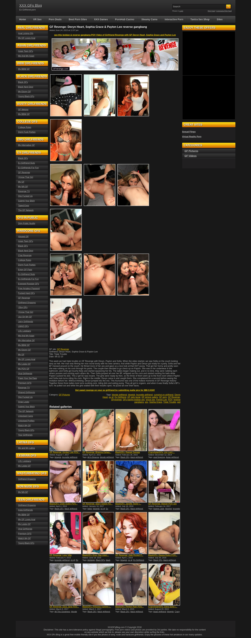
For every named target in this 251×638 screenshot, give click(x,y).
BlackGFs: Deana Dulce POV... (162, 555)
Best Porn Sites (78, 19)
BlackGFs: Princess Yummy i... (96, 606)
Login (181, 11)
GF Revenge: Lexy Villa (61, 555)
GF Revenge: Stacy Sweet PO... (97, 504)
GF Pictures (64, 395)
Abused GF (23, 236)
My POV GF (24, 369)
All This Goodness (62, 612)
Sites (220, 19)
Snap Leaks (23, 402)
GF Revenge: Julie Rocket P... (129, 555)
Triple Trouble (169, 402)
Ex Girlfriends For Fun (28, 168)
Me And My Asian (26, 56)
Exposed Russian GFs (28, 284)
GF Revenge (63, 349)
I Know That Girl (25, 177)
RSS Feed (211, 11)
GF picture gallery (150, 397)
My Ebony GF (24, 91)
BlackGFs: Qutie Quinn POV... (64, 504)
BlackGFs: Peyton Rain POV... (129, 606)
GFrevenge (116, 399)
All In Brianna (93, 457)
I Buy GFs (22, 307)
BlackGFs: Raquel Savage (127, 452)
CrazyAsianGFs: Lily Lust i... (161, 452)
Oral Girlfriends (25, 373)
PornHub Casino (124, 19)
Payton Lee (161, 399)
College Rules (24, 127)
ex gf (111, 397)
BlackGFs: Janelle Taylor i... (128, 504)
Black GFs (125, 457)
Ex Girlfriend (120, 397)
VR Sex (37, 19)
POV (170, 399)
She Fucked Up (25, 196)
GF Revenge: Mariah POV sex (162, 504)
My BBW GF (24, 69)
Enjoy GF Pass (25, 269)
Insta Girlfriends (25, 510)
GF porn (163, 397)
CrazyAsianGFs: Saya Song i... (162, 606)
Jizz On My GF (25, 317)
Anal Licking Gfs (25, 33)
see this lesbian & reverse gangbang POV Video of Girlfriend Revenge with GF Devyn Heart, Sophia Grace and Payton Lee (115, 35)
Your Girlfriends (25, 435)
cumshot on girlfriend (163, 395)
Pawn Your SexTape (27, 378)
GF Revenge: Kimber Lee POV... (65, 452)
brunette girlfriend (144, 395)
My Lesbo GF (24, 364)
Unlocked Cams (25, 416)
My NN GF (23, 186)
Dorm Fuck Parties (27, 132)
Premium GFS (25, 383)
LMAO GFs (23, 326)
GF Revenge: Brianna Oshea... (96, 452)
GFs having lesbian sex (134, 399)
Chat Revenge (25, 255)
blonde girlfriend (119, 395)
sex (146, 402)
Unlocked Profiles (26, 421)
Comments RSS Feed (224, 11)
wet (179, 402)
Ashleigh (91, 560)
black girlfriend (136, 457)
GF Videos (191, 156)
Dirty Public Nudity (26, 223)
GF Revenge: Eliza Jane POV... (64, 606)
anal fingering (159, 457)
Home (22, 19)
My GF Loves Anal (26, 38)
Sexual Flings (189, 132)
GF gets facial (133, 397)
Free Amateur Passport (29, 288)
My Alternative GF (26, 145)
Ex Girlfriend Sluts (26, 163)
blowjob (131, 395)
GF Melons (23, 109)
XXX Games (101, 19)
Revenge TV (24, 191)
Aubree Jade (158, 509)
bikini (90, 509)
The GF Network (26, 210)
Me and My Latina (26, 448)
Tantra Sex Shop (199, 19)
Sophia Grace (155, 402)
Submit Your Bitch (26, 201)
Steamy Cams (150, 19)
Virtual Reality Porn (191, 136)
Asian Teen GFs (25, 51)
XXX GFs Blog (30, 5)
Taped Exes (23, 205)
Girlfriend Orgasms (27, 303)
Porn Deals (55, 19)
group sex (150, 399)
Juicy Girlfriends (25, 321)
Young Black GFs (26, 96)
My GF (21, 182)
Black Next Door (25, 87)
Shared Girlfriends (26, 392)
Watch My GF (24, 425)
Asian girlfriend (172, 457)
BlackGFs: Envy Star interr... (95, 555)
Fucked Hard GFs (26, 293)
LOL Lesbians (24, 331)
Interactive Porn (174, 19)
